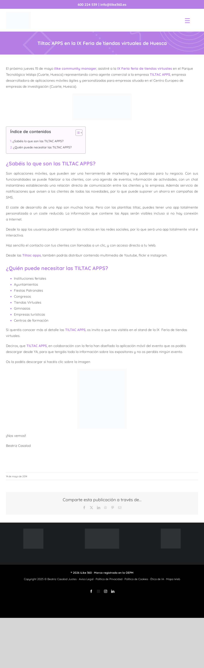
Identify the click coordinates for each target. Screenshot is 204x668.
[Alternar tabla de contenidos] (77, 132)
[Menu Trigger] (187, 20)
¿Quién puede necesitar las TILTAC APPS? (42, 147)
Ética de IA (157, 579)
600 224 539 (87, 4)
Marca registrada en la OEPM (113, 573)
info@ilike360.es (113, 4)
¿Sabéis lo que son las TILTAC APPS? (38, 141)
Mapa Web (173, 579)
